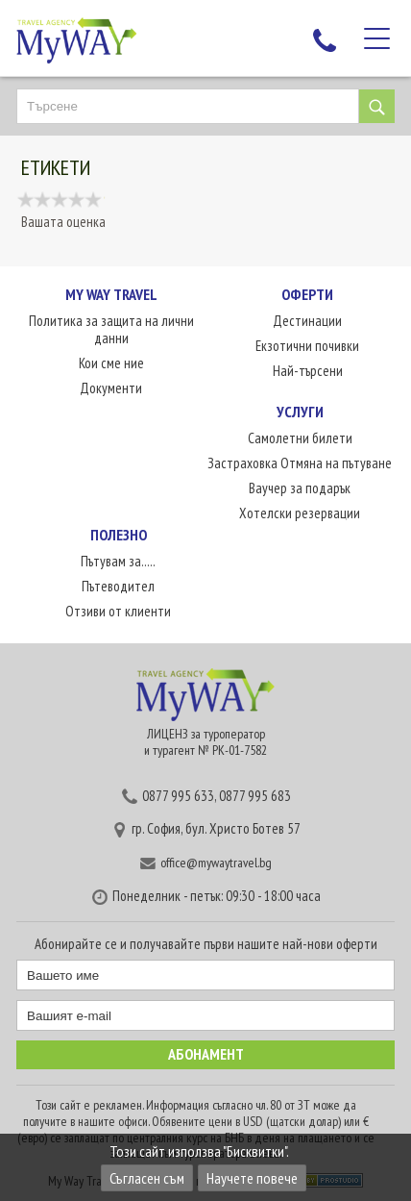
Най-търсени (308, 371)
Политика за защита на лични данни (111, 329)
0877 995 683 (255, 796)
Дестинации (307, 321)
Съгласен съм (146, 1178)
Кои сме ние (111, 363)
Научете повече (252, 1178)
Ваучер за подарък (300, 488)
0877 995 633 (178, 796)
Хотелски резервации (299, 513)
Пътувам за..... (118, 561)
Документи (111, 388)
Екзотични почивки (307, 346)
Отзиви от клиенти (118, 611)
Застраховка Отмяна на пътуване (299, 463)
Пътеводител (118, 586)
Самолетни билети (300, 438)
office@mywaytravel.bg (216, 862)
